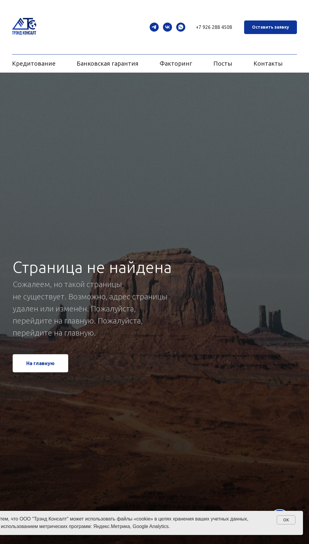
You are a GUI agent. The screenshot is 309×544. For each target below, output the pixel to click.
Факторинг (176, 63)
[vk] (167, 27)
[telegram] (154, 27)
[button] (270, 27)
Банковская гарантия (108, 63)
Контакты (268, 63)
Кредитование (34, 63)
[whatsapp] (180, 27)
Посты (222, 63)
